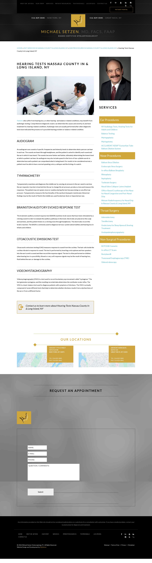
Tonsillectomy (107, 221)
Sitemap (106, 545)
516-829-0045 (38, 18)
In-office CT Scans (109, 250)
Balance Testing (108, 133)
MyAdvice (43, 547)
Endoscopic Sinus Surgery (111, 166)
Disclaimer (131, 545)
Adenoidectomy (108, 217)
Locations (90, 3)
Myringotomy (107, 141)
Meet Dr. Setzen (27, 3)
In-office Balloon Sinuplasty (112, 170)
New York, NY (54, 18)
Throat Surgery (109, 210)
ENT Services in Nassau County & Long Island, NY (46, 48)
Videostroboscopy (109, 262)
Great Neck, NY (113, 18)
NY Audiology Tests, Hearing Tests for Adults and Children (117, 128)
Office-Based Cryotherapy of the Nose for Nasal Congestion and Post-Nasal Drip (117, 193)
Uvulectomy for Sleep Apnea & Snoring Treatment (117, 226)
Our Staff (40, 3)
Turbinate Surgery (108, 182)
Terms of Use (115, 545)
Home (19, 48)
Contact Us (102, 3)
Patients (20, 121)
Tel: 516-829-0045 (55, 358)
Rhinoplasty (106, 174)
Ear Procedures (109, 120)
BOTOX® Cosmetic (109, 246)
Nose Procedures (110, 155)
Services (49, 3)
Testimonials (78, 3)
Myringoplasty (107, 137)
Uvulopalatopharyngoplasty (112, 232)
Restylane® (106, 254)
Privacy (123, 545)
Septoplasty (106, 178)
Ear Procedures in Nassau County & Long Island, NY (93, 48)
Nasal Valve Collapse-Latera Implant (116, 186)
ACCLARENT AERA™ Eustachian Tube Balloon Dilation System (117, 147)
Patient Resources (63, 3)
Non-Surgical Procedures (115, 239)
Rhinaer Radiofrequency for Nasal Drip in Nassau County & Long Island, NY (117, 202)
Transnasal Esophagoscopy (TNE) (115, 258)
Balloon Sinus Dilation (110, 162)
